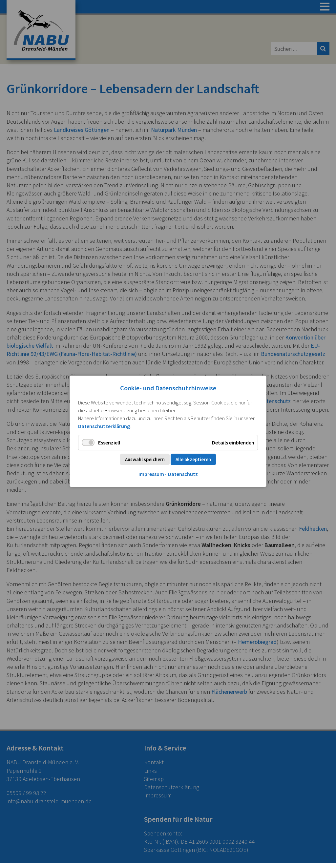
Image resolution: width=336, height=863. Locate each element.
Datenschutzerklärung (104, 426)
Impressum (151, 474)
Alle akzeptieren (193, 460)
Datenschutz (183, 474)
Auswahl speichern (145, 460)
